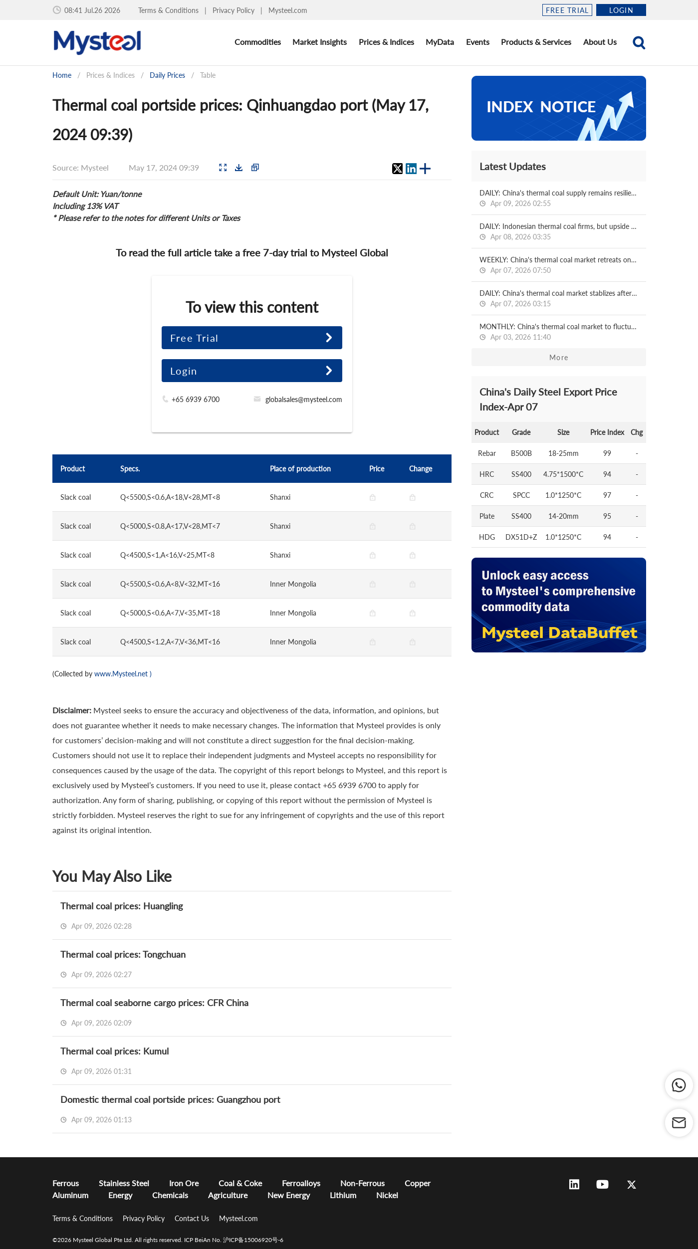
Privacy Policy (234, 10)
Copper (418, 1183)
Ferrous (65, 1183)
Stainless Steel (124, 1183)
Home (61, 75)
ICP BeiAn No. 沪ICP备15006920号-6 (233, 1240)
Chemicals (170, 1195)
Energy (120, 1195)
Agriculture (227, 1195)
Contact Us (193, 1218)
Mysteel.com (287, 10)
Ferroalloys (301, 1183)
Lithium (343, 1195)
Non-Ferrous (362, 1183)
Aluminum (70, 1195)
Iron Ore (184, 1183)
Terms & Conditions (169, 10)
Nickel (387, 1195)
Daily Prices (167, 75)
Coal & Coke (240, 1183)
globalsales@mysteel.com (303, 399)
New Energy (288, 1195)
